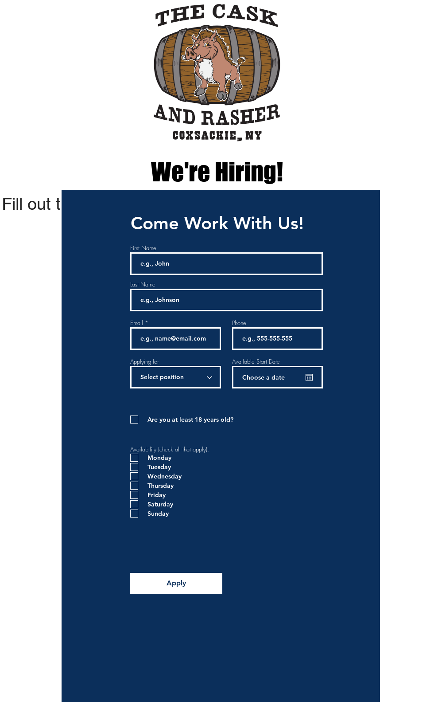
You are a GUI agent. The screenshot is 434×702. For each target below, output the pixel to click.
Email (136, 323)
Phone (239, 323)
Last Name (142, 284)
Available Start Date (256, 362)
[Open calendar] (309, 377)
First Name (143, 248)
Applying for (144, 362)
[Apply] (176, 583)
